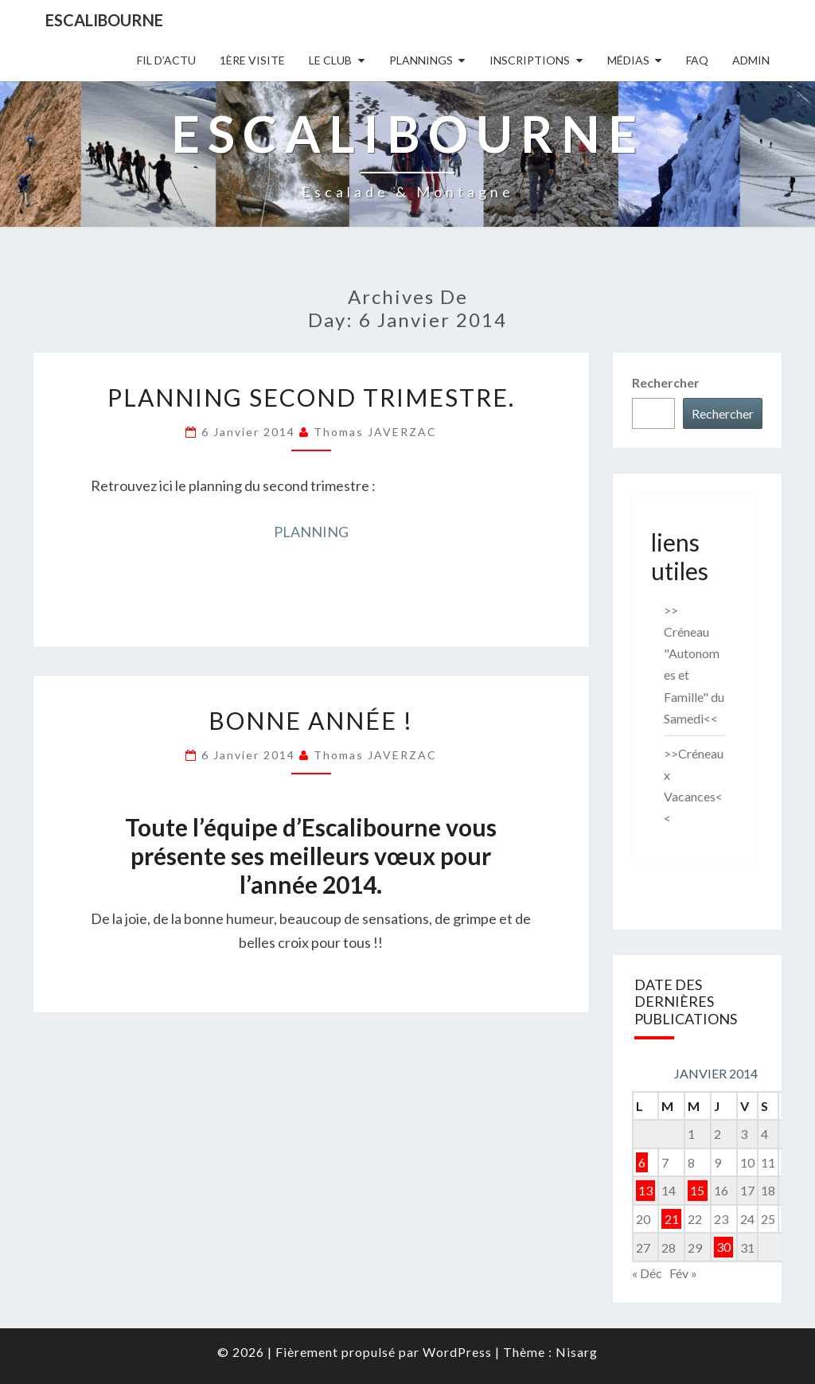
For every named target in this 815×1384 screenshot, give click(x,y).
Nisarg (577, 1351)
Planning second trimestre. (311, 397)
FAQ (697, 60)
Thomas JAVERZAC (375, 432)
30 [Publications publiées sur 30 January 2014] (723, 1247)
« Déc (647, 1273)
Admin (751, 60)
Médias (628, 60)
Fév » (683, 1273)
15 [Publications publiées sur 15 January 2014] (697, 1190)
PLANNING (311, 531)
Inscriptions (529, 60)
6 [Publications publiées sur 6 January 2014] (641, 1162)
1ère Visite (252, 60)
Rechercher (666, 382)
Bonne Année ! (311, 720)
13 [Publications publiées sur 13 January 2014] (645, 1190)
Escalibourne (104, 19)
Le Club (330, 60)
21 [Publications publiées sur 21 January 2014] (672, 1218)
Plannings (421, 60)
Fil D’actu (166, 60)
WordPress (457, 1351)
